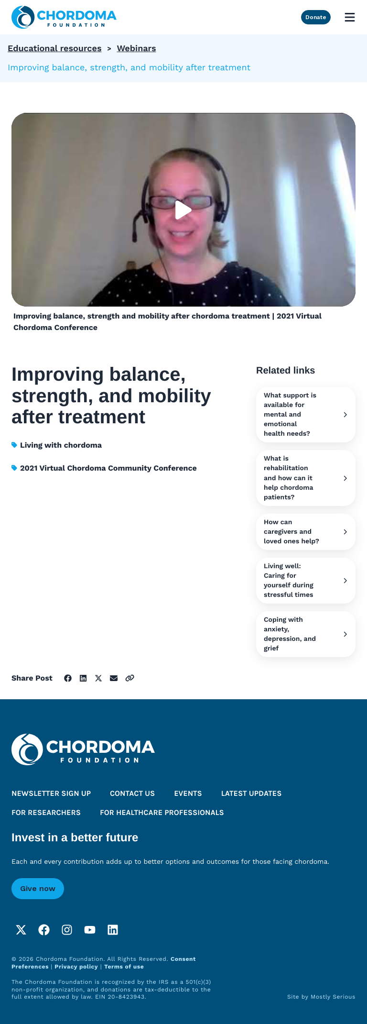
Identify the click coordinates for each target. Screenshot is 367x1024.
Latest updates (251, 793)
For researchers (46, 812)
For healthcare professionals (162, 812)
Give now (37, 888)
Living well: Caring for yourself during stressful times (306, 580)
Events (188, 793)
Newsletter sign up (51, 793)
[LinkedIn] (112, 929)
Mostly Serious (333, 996)
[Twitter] (21, 929)
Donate (315, 17)
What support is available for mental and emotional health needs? (306, 415)
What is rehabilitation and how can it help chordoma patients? (306, 478)
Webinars (136, 49)
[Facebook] (44, 929)
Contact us (132, 793)
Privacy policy (76, 966)
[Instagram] (66, 929)
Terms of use (124, 966)
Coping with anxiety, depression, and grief (306, 634)
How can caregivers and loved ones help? (306, 531)
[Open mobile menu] (349, 17)
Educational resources (54, 49)
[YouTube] (89, 929)
